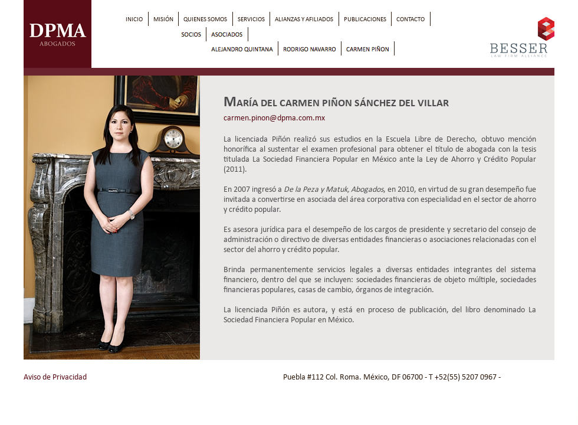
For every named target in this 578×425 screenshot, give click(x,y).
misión (163, 19)
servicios (251, 19)
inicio (134, 19)
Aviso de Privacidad (55, 377)
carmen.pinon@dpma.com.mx (274, 118)
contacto (410, 19)
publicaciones (365, 19)
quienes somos (205, 19)
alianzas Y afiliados (304, 19)
